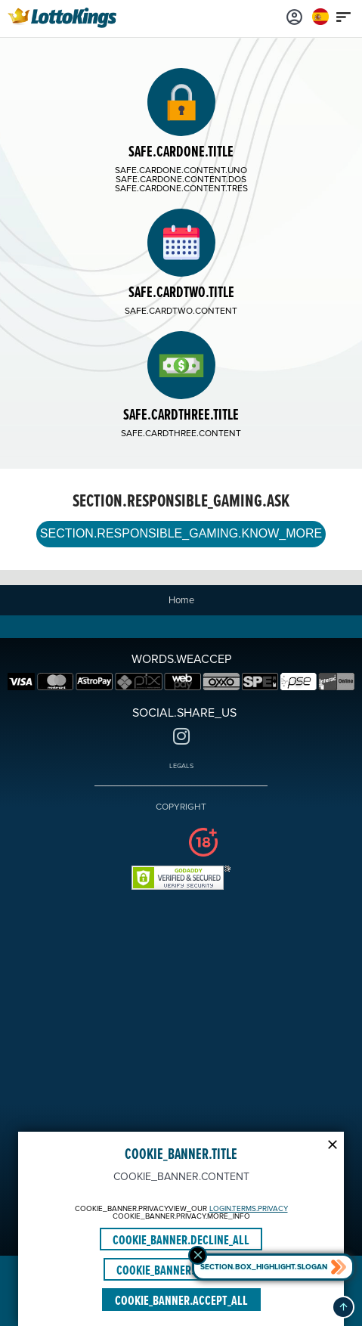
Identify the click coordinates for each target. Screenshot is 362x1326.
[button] (343, 1307)
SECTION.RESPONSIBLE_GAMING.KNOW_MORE (181, 533)
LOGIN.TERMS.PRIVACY (248, 1208)
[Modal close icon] (332, 1143)
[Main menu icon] (343, 16)
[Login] (294, 16)
